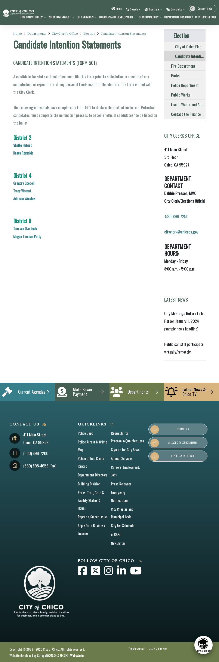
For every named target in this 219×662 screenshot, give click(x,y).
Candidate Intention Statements (123, 34)
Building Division (89, 483)
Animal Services (121, 458)
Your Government (60, 17)
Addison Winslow (24, 198)
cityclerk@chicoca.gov (181, 232)
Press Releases (121, 483)
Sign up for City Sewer (126, 449)
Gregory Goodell (23, 183)
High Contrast (138, 649)
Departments (36, 34)
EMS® (64, 655)
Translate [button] (154, 9)
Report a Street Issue (92, 516)
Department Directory (177, 17)
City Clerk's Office (65, 34)
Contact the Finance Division (188, 114)
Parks (175, 75)
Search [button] (134, 9)
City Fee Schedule (122, 525)
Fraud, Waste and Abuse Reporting (188, 104)
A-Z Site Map (158, 649)
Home (119, 8)
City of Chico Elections (190, 46)
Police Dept (85, 433)
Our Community (149, 17)
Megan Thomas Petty (27, 236)
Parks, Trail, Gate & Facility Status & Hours (91, 500)
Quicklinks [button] (177, 9)
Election (89, 34)
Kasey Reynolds (23, 153)
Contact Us (169, 429)
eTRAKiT (116, 534)
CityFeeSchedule (204, 17)
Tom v (17, 228)
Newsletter (118, 543)
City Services (86, 17)
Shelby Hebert (22, 145)
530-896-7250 (176, 216)
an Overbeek (29, 228)
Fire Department (183, 66)
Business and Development (116, 17)
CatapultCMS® (47, 655)
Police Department (185, 85)
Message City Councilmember (174, 443)
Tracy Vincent (22, 190)
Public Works (180, 95)
